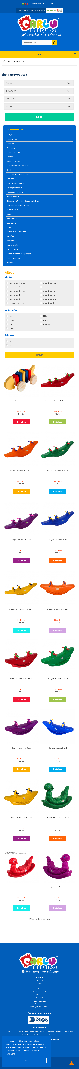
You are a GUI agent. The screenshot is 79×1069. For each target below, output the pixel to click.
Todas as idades (17, 303)
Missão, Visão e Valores (39, 1006)
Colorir (39, 989)
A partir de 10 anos (17, 283)
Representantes (39, 991)
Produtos (39, 980)
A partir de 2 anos (17, 299)
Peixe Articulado (21, 401)
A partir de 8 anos (17, 287)
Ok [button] (26, 1060)
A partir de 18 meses (51, 299)
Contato (39, 997)
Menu (39, 54)
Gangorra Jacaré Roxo (21, 748)
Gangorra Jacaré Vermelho (21, 678)
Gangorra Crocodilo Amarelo (21, 609)
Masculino (14, 345)
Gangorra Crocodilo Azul (57, 539)
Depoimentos (39, 994)
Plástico (46, 324)
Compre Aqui (51, 10)
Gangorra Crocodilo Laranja (21, 470)
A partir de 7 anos (50, 287)
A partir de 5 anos (50, 291)
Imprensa (39, 986)
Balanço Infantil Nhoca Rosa (57, 887)
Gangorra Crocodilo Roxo (21, 539)
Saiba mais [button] (11, 1054)
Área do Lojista (22, 10)
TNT (11, 324)
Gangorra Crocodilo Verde (57, 470)
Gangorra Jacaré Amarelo (21, 817)
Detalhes (21, 422)
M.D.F (45, 316)
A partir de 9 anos (50, 283)
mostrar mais (39, 919)
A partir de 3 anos (50, 295)
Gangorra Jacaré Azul (58, 748)
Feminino (13, 341)
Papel (12, 328)
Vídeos (39, 983)
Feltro (45, 320)
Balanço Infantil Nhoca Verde (58, 817)
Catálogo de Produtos (38, 10)
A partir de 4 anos (17, 295)
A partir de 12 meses (51, 303)
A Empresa (39, 1004)
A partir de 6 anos (17, 291)
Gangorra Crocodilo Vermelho (58, 401)
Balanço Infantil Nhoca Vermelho (21, 887)
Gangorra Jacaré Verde (58, 678)
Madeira (13, 320)
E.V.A (11, 316)
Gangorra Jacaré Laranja (57, 609)
